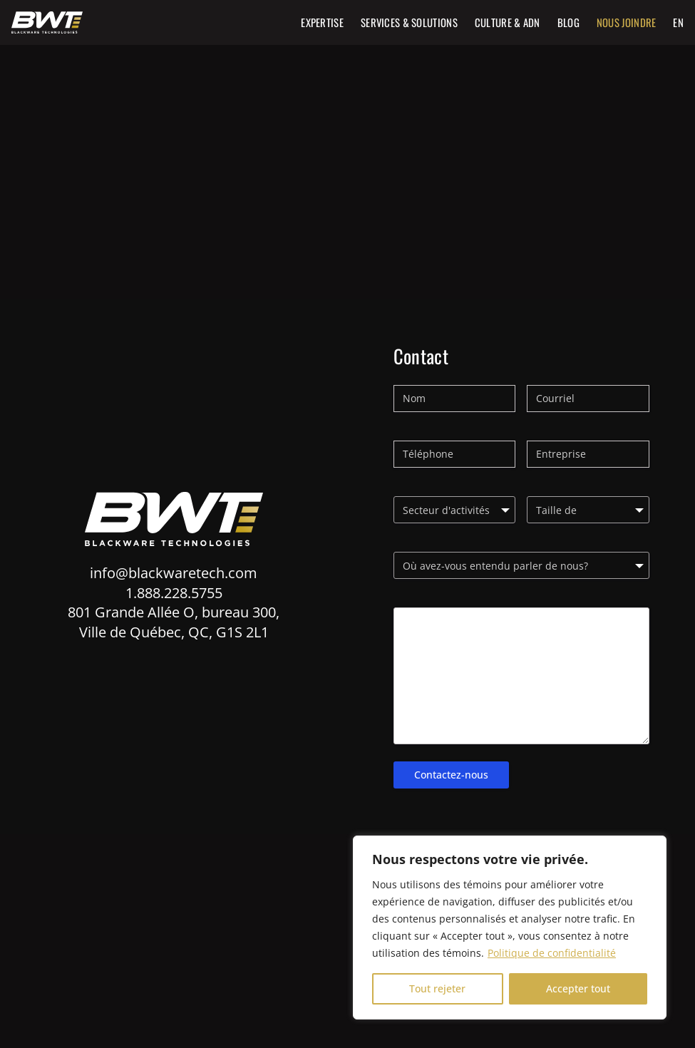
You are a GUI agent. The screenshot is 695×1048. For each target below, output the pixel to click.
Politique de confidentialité (552, 953)
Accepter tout (578, 988)
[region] (509, 927)
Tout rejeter (437, 988)
